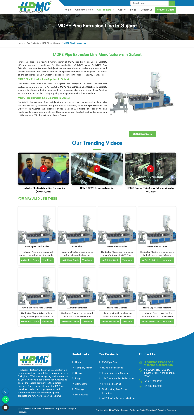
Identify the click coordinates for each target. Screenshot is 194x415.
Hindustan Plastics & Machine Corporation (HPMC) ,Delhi (43, 190)
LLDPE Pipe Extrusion (77, 308)
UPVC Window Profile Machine (118, 378)
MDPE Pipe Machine (117, 246)
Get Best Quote (30, 260)
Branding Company (166, 410)
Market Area (81, 395)
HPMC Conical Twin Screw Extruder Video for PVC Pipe (150, 190)
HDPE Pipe (77, 246)
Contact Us (146, 10)
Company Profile (83, 368)
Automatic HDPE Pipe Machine (37, 308)
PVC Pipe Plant (110, 362)
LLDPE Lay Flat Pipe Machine (157, 308)
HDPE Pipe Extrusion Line (37, 246)
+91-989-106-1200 (153, 386)
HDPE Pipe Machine (51, 43)
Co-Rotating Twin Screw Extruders (114, 391)
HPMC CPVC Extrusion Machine (97, 188)
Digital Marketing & (148, 410)
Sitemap (79, 389)
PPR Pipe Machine (111, 384)
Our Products (105, 10)
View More (47, 260)
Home (67, 10)
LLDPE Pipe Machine (117, 308)
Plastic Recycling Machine (115, 373)
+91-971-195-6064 (153, 381)
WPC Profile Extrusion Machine (118, 398)
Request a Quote (165, 10)
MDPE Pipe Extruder (157, 246)
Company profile (84, 10)
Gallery (122, 10)
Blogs (133, 10)
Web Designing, (132, 410)
